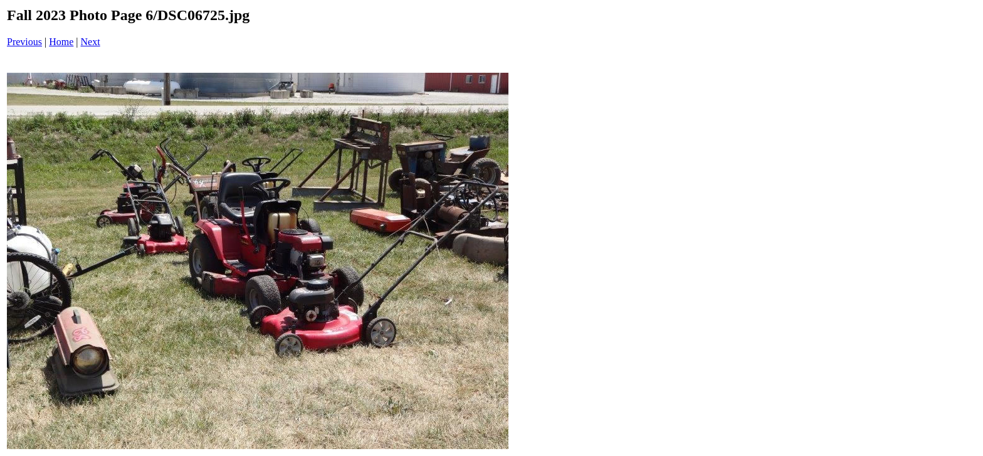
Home (61, 41)
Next (90, 41)
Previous (24, 41)
